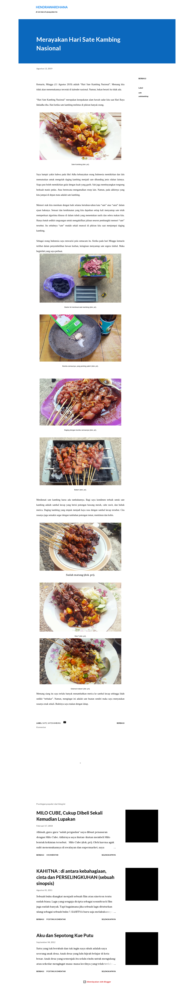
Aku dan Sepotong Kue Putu (64, 935)
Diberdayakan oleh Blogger (97, 982)
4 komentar (52, 855)
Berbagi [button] (142, 78)
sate (140, 93)
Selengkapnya (109, 855)
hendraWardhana (52, 7)
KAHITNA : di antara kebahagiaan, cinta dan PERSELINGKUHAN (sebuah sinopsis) (75, 877)
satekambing (143, 96)
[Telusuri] (145, 7)
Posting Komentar (56, 919)
